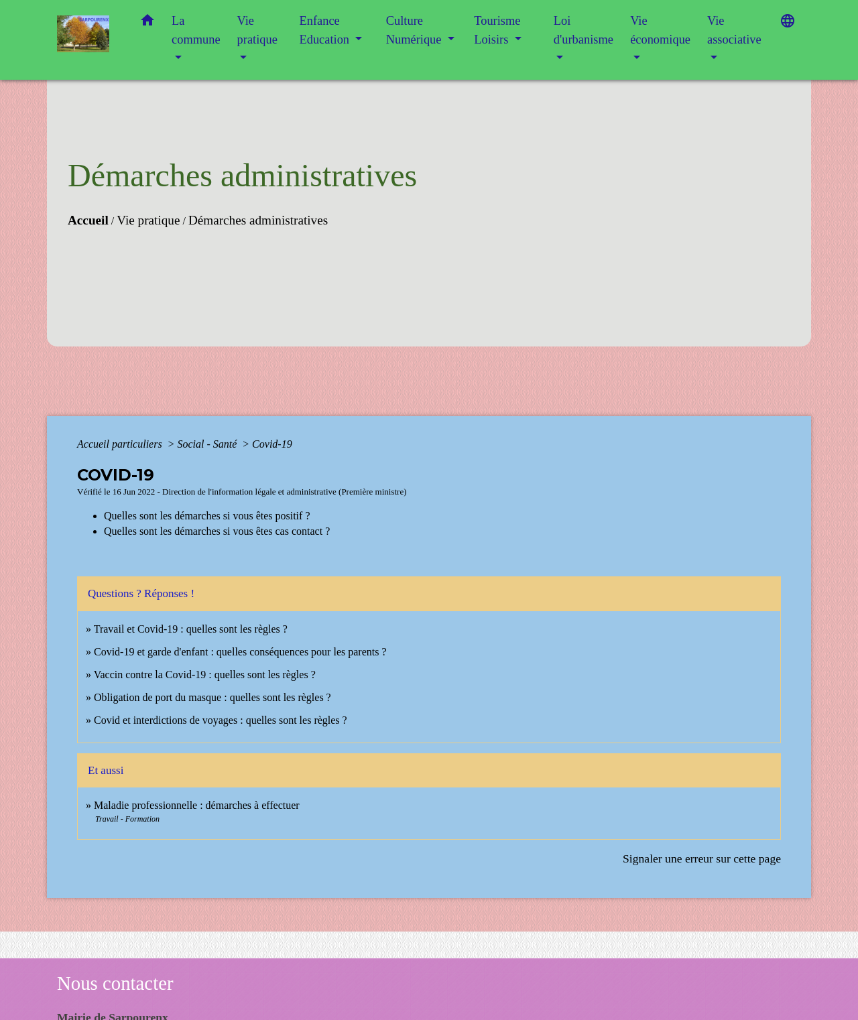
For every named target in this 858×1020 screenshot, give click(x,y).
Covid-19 (272, 444)
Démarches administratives (258, 220)
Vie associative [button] (734, 30)
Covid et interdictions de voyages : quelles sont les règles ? (220, 720)
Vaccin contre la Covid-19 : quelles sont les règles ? (205, 674)
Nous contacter (115, 983)
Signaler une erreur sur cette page (702, 858)
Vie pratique (148, 220)
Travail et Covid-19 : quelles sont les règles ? (191, 629)
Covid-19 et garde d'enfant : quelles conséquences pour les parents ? (241, 651)
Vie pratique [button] (257, 30)
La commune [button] (196, 30)
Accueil (88, 220)
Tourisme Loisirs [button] (497, 30)
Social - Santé (208, 444)
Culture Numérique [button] (415, 30)
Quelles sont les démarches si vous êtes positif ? (207, 515)
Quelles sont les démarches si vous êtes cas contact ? (217, 531)
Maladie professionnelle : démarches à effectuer (197, 805)
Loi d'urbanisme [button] (583, 30)
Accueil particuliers (121, 444)
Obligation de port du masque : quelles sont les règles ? (212, 697)
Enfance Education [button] (326, 30)
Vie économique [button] (660, 30)
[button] (147, 23)
